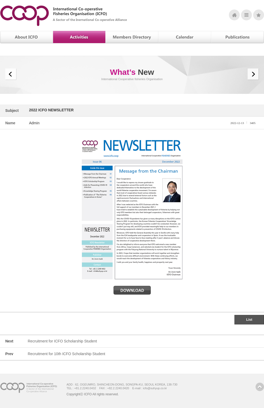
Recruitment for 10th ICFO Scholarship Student (66, 354)
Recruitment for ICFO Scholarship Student (62, 341)
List (249, 320)
